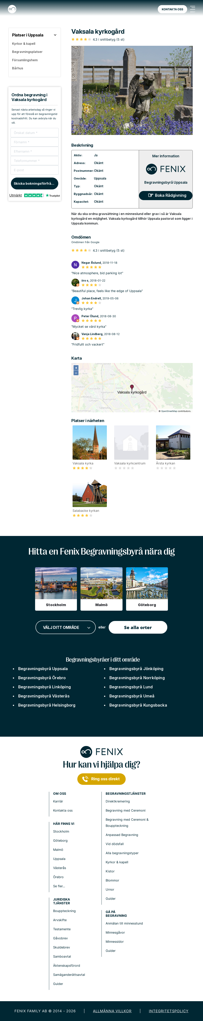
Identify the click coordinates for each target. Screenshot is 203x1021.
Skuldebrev (61, 947)
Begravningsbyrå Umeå (132, 696)
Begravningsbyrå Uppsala (165, 182)
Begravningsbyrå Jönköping (136, 668)
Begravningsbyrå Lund (131, 687)
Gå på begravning (116, 914)
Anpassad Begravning (122, 835)
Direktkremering (118, 801)
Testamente (62, 929)
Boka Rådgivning (170, 195)
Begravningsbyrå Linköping (44, 687)
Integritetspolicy (169, 1011)
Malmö (58, 850)
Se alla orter (138, 627)
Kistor (110, 871)
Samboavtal (62, 956)
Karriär (58, 801)
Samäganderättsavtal (69, 975)
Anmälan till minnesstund (124, 923)
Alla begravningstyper (122, 853)
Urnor (110, 889)
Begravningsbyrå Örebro (42, 677)
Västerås (59, 868)
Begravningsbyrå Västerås (44, 696)
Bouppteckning (64, 911)
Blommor (112, 880)
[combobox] (65, 627)
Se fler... (59, 886)
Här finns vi (63, 824)
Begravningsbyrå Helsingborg (46, 705)
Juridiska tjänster (61, 901)
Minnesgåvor (115, 932)
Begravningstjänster (126, 794)
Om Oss (59, 794)
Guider (111, 899)
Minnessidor (115, 942)
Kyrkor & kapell (117, 862)
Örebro (58, 877)
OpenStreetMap (169, 411)
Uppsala (100, 178)
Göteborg (60, 840)
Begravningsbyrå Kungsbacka (138, 705)
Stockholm (61, 831)
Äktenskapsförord (66, 966)
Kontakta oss (172, 9)
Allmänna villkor (112, 1011)
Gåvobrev (60, 938)
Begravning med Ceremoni (126, 810)
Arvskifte (60, 920)
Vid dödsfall (115, 844)
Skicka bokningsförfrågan (35, 183)
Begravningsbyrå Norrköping (137, 677)
